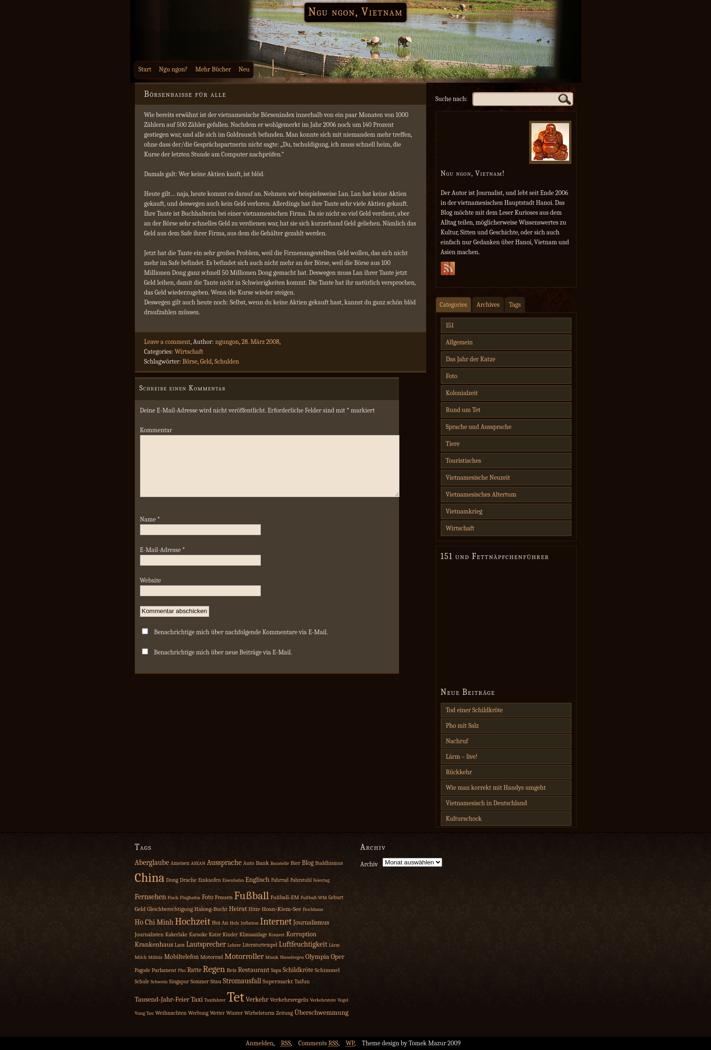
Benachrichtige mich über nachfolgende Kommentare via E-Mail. (241, 643)
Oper (337, 957)
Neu (244, 69)
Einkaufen (209, 880)
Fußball (251, 895)
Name (150, 531)
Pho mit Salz (462, 726)
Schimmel (327, 969)
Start (145, 69)
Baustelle (279, 863)
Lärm (334, 945)
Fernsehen (150, 897)
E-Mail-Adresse (162, 561)
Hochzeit (193, 921)
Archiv (369, 864)
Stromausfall (242, 981)
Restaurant (253, 970)
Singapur (179, 982)
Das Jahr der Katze (470, 359)
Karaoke (198, 935)
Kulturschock (464, 819)
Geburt (336, 897)
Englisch (257, 880)
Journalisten (149, 934)
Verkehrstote (323, 1000)
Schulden (226, 362)
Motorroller (244, 956)
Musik (272, 957)
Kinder (230, 935)
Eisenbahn (233, 880)
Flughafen (190, 897)
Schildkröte (298, 970)
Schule (142, 982)
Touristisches (463, 461)
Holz (234, 923)
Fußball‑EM (284, 897)
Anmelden (259, 1043)
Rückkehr (459, 772)
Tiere (453, 444)
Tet (235, 997)
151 (450, 325)
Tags (515, 305)
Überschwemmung (321, 1013)
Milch (141, 957)
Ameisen (180, 863)
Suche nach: (452, 99)
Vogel (342, 1000)
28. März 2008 (260, 342)
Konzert (276, 935)
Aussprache (224, 862)
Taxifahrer (215, 1000)
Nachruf (457, 741)
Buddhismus (329, 863)
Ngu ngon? (173, 69)
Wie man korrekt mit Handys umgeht (496, 788)
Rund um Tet (463, 410)
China (150, 878)
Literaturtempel (259, 945)
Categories (454, 305)
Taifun (302, 981)
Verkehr (257, 999)
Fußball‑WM (313, 897)
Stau (215, 981)
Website (150, 592)
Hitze (254, 909)
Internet (276, 921)
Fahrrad (280, 880)
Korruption (301, 934)
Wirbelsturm (259, 1013)
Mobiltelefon (181, 957)
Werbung (198, 1013)
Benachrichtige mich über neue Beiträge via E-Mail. (223, 664)
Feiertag (321, 880)
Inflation (249, 923)
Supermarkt (278, 981)
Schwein (159, 982)
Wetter (217, 1013)
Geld (206, 362)
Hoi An (220, 922)
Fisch (173, 897)
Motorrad (211, 957)
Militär (155, 957)
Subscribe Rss (448, 271)
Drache (188, 880)
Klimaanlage (253, 935)
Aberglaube (152, 862)
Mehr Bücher (213, 69)
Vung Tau (144, 1013)
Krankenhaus (154, 945)
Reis (231, 970)
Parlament (164, 970)
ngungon (227, 342)
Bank (262, 862)
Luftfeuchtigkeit (303, 944)
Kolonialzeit (462, 393)
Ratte (194, 970)
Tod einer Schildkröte (474, 710)
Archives (488, 305)
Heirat (238, 909)
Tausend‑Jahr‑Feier (162, 999)
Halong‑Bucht (211, 909)
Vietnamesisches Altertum (481, 494)
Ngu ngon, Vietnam (355, 11)
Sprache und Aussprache (479, 427)
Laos (180, 945)
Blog (307, 863)
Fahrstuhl (301, 880)
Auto (248, 863)
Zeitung (284, 1013)
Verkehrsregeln (289, 999)
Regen (214, 969)
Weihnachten (171, 1013)
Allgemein (459, 342)
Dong (172, 880)
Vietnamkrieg (464, 511)
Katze (215, 935)
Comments (318, 1043)
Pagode (142, 970)
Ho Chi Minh (154, 922)
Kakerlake (176, 935)
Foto (451, 376)
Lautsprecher (206, 944)
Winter (234, 1013)
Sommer (199, 982)
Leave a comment (167, 342)
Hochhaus (313, 909)
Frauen (224, 897)
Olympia (317, 957)
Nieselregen (292, 957)
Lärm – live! (462, 757)
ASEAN (198, 863)
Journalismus (311, 922)
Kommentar (156, 430)
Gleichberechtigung (170, 909)
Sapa (276, 970)
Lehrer (234, 945)
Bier (295, 863)
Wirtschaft (189, 352)
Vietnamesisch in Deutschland (486, 803)
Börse (189, 362)
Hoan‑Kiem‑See (281, 908)
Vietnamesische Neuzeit (478, 478)
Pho (182, 970)
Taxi (197, 999)
